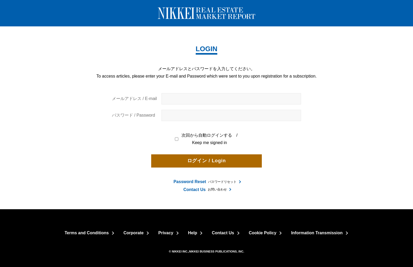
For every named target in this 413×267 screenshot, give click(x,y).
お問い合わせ (205, 189)
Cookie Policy (262, 233)
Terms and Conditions (87, 233)
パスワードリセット (205, 181)
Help (192, 233)
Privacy (165, 233)
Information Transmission (317, 233)
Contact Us (223, 233)
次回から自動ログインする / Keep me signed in (206, 139)
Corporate (134, 233)
